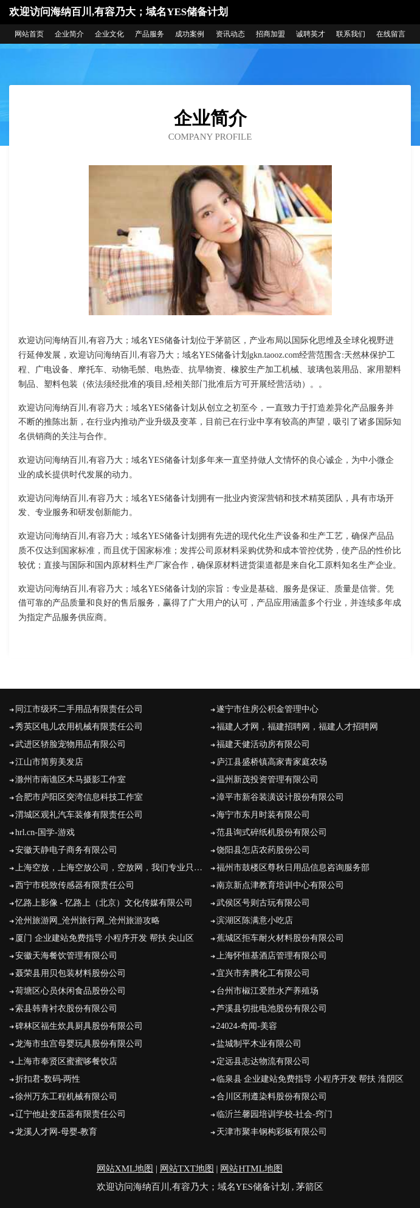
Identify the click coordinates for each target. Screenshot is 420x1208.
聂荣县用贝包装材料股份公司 (70, 973)
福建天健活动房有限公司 (263, 744)
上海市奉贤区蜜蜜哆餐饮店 (66, 1061)
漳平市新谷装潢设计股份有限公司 (280, 797)
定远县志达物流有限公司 (263, 1061)
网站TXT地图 (187, 1168)
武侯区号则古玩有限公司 (263, 902)
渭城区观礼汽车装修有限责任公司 (79, 814)
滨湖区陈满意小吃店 (254, 920)
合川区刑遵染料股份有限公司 (271, 1096)
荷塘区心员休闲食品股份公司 (70, 990)
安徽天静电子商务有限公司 (66, 850)
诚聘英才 (310, 34)
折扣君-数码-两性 (47, 1078)
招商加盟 (270, 34)
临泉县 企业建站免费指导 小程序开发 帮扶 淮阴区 (310, 1078)
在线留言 (390, 34)
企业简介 (69, 34)
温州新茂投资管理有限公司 (267, 779)
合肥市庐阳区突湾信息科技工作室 (79, 797)
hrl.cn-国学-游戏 (45, 832)
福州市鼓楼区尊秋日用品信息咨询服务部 (293, 867)
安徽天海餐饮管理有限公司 (66, 955)
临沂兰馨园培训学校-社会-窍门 (274, 1114)
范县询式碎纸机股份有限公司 (271, 832)
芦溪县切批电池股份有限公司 (271, 1008)
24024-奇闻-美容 (246, 1026)
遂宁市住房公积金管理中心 (267, 709)
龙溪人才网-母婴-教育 (56, 1131)
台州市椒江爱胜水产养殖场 (267, 990)
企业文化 (109, 34)
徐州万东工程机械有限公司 (66, 1096)
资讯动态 (230, 34)
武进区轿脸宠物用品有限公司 (70, 744)
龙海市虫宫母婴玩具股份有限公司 (79, 1043)
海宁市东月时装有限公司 (263, 814)
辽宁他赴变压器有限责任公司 (70, 1114)
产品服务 (149, 34)
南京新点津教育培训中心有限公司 (280, 885)
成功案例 (189, 34)
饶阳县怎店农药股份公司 (263, 850)
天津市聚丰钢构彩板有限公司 (271, 1131)
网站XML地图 (125, 1168)
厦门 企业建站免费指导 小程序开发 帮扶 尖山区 (104, 938)
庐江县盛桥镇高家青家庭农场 (271, 761)
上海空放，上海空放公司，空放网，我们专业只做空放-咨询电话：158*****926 (112, 867)
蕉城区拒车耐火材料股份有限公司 (280, 938)
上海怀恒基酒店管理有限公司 (271, 955)
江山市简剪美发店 (49, 761)
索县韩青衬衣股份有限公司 (66, 1008)
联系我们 (350, 34)
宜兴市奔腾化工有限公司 (263, 973)
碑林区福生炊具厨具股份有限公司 (79, 1026)
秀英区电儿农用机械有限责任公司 (79, 726)
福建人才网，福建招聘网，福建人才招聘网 (297, 726)
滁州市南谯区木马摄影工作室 (70, 779)
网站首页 (29, 34)
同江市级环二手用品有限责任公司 (79, 709)
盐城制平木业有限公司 (258, 1043)
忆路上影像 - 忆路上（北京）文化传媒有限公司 (104, 902)
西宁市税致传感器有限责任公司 (74, 885)
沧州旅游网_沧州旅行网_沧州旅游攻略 (87, 920)
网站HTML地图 (251, 1168)
